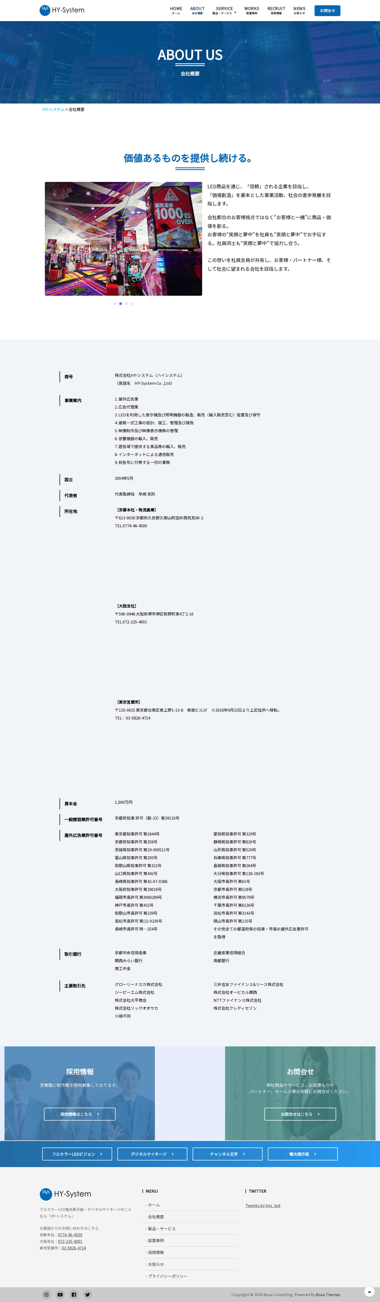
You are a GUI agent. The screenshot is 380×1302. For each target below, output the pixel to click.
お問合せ (327, 10)
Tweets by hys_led (262, 1205)
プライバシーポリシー (166, 1276)
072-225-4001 (70, 1241)
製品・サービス (160, 1228)
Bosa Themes (328, 1294)
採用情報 (154, 1252)
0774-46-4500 (70, 1234)
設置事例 (154, 1240)
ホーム (152, 1204)
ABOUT (197, 10)
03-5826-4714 (74, 1248)
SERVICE (222, 10)
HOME (176, 10)
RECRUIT (276, 10)
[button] (114, 303)
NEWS (299, 10)
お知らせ (154, 1264)
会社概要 (154, 1216)
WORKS (251, 10)
